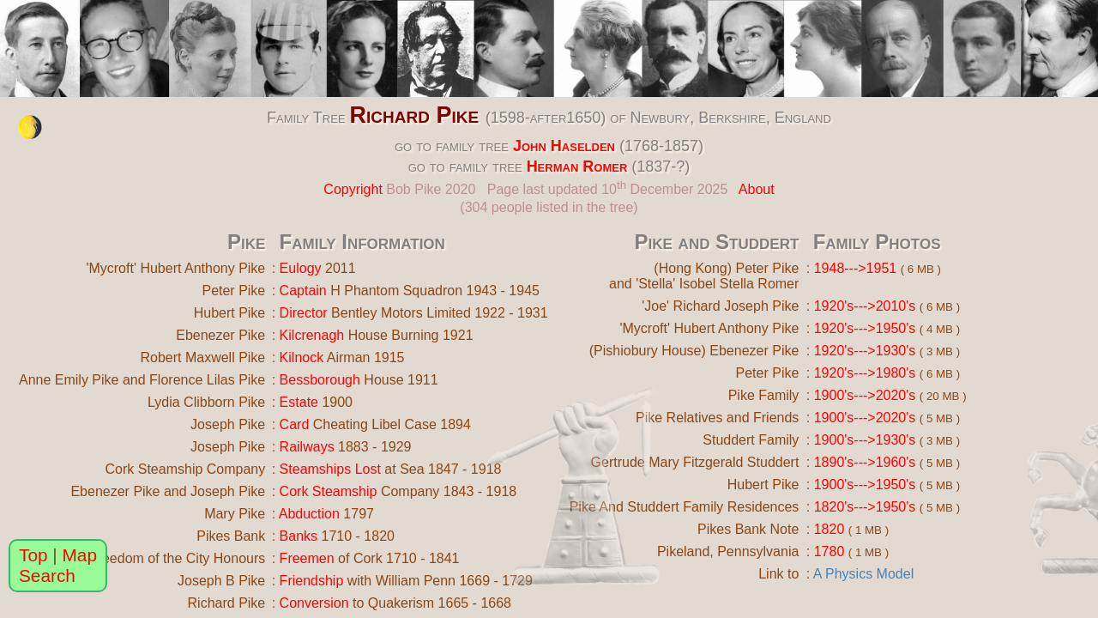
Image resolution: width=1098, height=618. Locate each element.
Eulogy (301, 268)
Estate (299, 402)
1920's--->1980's (865, 373)
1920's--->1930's (865, 350)
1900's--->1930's (865, 440)
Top (33, 555)
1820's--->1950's (865, 507)
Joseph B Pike (221, 580)
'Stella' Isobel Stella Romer (717, 283)
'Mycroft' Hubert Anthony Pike (175, 268)
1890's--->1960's (865, 462)
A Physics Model (863, 573)
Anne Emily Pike (69, 380)
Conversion (314, 603)
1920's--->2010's (865, 306)
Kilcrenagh (312, 335)
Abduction (309, 513)
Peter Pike (233, 290)
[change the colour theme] (30, 127)
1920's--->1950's (865, 328)
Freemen (307, 558)
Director (304, 313)
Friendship (312, 580)
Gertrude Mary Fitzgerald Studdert (695, 462)
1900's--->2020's (865, 395)
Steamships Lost (330, 469)
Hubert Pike (230, 313)
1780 (829, 551)
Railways (307, 446)
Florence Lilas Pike (207, 380)
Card (295, 424)
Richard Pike (415, 115)
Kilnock (302, 357)
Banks (298, 536)
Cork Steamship (328, 491)
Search (47, 575)
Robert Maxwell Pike (202, 357)
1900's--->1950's (865, 484)
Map (80, 555)
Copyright (352, 189)
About (757, 189)
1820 (829, 529)
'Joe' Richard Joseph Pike (720, 306)
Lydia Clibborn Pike (206, 402)
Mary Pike (234, 513)
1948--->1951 (855, 268)
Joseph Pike (227, 424)
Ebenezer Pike (220, 335)
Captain (303, 290)
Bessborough (320, 380)
